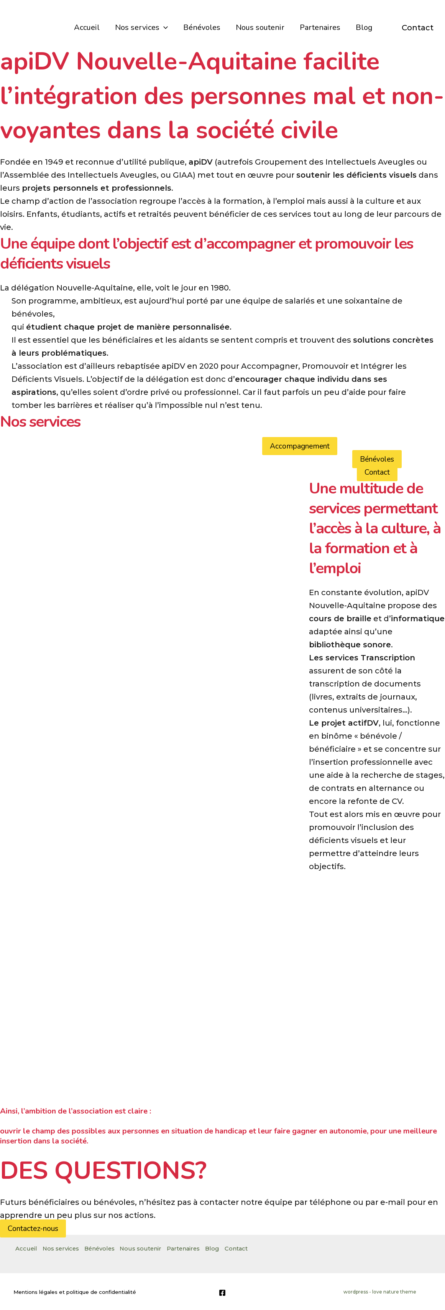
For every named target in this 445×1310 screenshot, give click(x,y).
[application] (163, 27)
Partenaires (320, 27)
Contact (418, 27)
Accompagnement (300, 446)
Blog (364, 27)
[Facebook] (222, 1292)
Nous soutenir (260, 27)
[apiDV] (29, 26)
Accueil (87, 27)
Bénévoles (201, 27)
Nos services (141, 27)
